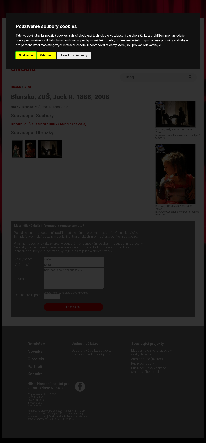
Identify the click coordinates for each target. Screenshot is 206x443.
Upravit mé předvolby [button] (74, 55)
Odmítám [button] (46, 55)
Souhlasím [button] (26, 55)
